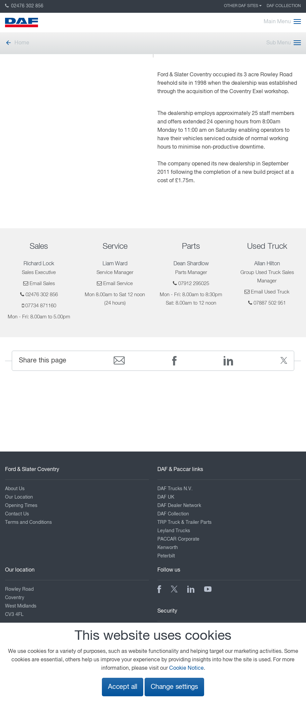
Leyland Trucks (173, 531)
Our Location (19, 497)
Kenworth (167, 547)
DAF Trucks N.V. (175, 488)
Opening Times (21, 505)
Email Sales (42, 283)
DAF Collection (284, 6)
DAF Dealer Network (179, 505)
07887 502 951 (270, 303)
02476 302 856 (24, 6)
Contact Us (17, 514)
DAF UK (165, 497)
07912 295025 (193, 283)
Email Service (118, 283)
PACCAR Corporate (178, 539)
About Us (15, 488)
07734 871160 (40, 305)
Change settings (174, 687)
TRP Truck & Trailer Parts (184, 522)
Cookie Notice (186, 668)
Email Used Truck (270, 292)
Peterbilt (166, 556)
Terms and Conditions (28, 522)
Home (17, 43)
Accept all (122, 687)
